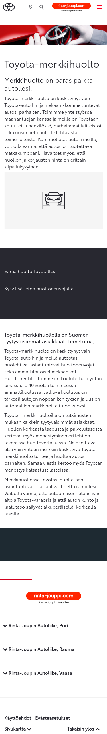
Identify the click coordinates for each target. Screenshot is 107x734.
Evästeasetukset (52, 717)
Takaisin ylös (83, 728)
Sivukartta (17, 728)
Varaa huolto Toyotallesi (30, 271)
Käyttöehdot (17, 717)
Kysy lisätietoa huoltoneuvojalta (39, 288)
